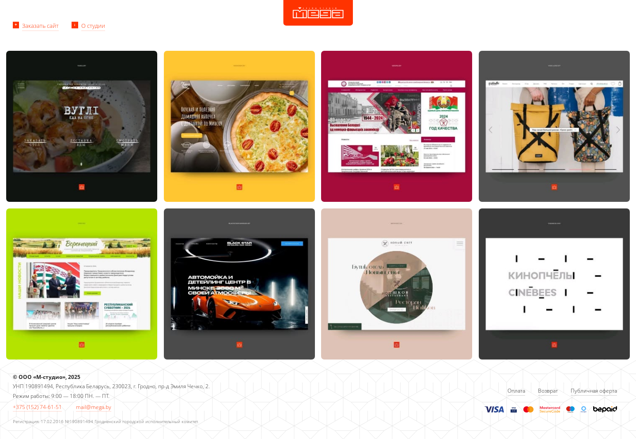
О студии (93, 26)
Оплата (516, 391)
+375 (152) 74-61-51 (37, 407)
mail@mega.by (93, 407)
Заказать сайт (40, 26)
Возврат (548, 391)
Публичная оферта (594, 391)
